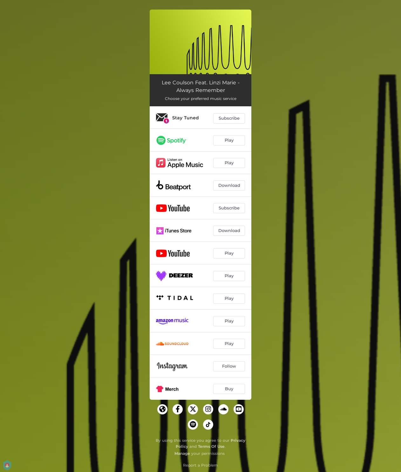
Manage (182, 453)
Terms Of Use (211, 446)
